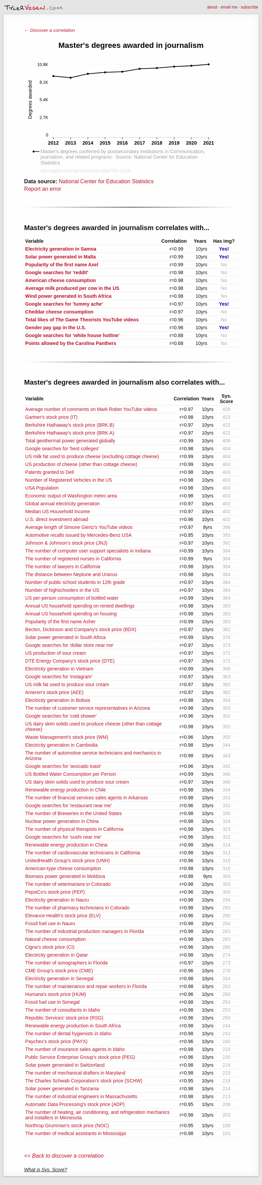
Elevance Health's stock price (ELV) (63, 915)
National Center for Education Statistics (106, 181)
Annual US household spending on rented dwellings (80, 606)
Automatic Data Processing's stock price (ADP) (75, 1104)
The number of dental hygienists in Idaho (68, 1033)
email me (229, 7)
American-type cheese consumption (63, 868)
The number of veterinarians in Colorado (68, 884)
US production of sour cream (55, 653)
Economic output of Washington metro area (71, 495)
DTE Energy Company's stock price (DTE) (70, 661)
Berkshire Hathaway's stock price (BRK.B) (69, 425)
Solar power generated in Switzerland (65, 1065)
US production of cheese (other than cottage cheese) (81, 464)
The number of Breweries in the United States (73, 813)
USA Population (42, 488)
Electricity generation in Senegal (59, 978)
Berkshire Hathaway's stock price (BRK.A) (69, 433)
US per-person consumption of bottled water (72, 598)
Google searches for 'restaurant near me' (68, 805)
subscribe (249, 7)
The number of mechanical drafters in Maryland (75, 1073)
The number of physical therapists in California (74, 829)
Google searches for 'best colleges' (62, 448)
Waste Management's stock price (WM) (66, 737)
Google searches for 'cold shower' (61, 716)
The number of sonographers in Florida (66, 963)
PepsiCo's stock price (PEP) (55, 892)
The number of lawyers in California (62, 566)
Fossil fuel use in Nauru (50, 923)
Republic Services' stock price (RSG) (64, 1018)
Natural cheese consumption (55, 939)
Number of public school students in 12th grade (75, 582)
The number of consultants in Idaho (62, 1010)
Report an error (42, 189)
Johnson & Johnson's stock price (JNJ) (66, 543)
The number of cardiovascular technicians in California (82, 852)
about (212, 7)
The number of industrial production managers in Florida (84, 931)
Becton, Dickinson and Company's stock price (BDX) (80, 629)
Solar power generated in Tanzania (62, 1088)
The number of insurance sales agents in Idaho (75, 1049)
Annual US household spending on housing (71, 613)
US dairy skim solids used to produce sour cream (77, 782)
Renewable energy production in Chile (65, 790)
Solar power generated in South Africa (65, 637)
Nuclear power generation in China (62, 821)
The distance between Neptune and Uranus (71, 574)
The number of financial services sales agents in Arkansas (86, 797)
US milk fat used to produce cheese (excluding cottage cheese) (92, 456)
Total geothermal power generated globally (70, 440)
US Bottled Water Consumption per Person (70, 774)
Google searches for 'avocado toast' (63, 766)
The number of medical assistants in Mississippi (75, 1133)
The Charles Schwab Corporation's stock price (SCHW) (83, 1080)
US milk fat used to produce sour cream (67, 684)
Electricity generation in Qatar (56, 955)
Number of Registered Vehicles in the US (68, 480)
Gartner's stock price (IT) (51, 417)
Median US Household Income (57, 511)
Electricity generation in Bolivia (57, 700)
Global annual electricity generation (62, 503)
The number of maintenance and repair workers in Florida (86, 986)
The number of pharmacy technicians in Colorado (77, 907)
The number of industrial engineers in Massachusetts (81, 1096)
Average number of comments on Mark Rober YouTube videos (91, 409)
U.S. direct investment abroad (56, 519)
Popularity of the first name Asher (60, 621)
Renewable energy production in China (66, 845)
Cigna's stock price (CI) (49, 947)
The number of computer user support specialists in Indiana (88, 551)
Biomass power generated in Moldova (65, 876)
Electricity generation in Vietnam (59, 668)
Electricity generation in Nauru (57, 900)
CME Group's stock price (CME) (59, 970)
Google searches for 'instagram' (58, 676)
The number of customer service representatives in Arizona (87, 708)
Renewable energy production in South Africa (73, 1025)
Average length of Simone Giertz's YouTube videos (79, 527)
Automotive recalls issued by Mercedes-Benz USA (78, 535)
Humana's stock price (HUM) (55, 994)
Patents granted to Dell (49, 472)
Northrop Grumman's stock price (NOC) (67, 1125)
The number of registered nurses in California (73, 558)
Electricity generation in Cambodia (61, 745)
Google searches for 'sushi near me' (63, 837)
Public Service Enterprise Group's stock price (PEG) (80, 1057)
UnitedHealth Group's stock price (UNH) (67, 860)
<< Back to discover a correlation (64, 1156)
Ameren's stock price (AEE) (54, 692)
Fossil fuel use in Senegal (52, 1002)
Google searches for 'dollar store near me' (69, 645)
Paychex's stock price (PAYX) (56, 1041)
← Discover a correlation (49, 30)
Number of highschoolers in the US (62, 590)
